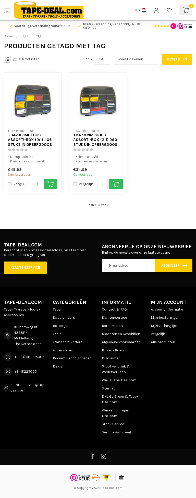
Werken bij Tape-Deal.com (115, 413)
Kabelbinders (64, 317)
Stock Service (113, 424)
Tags (24, 36)
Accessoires (63, 350)
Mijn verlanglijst (164, 326)
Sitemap (109, 388)
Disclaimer (111, 358)
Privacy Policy (113, 350)
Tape (56, 309)
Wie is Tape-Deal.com (119, 380)
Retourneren (112, 326)
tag (38, 36)
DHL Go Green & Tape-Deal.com (120, 399)
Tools (57, 334)
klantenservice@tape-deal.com (28, 388)
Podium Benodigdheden (72, 358)
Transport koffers (67, 342)
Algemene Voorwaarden (121, 342)
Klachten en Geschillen (121, 334)
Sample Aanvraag (116, 432)
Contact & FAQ (114, 309)
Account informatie (167, 309)
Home (8, 36)
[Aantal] (37, 184)
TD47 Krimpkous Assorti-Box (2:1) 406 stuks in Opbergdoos (30, 140)
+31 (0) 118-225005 (29, 357)
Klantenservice (25, 267)
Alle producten (163, 342)
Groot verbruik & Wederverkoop (116, 369)
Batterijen (61, 326)
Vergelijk (21, 184)
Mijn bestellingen (165, 317)
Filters (177, 59)
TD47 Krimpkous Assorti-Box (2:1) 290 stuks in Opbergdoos (95, 140)
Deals (57, 366)
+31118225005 (26, 371)
